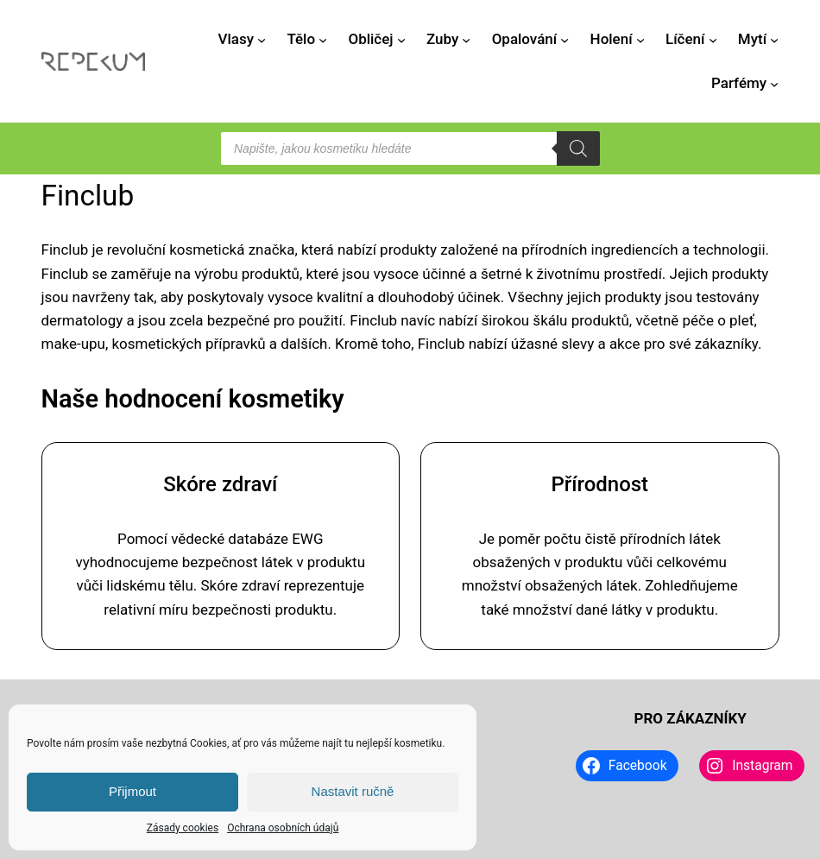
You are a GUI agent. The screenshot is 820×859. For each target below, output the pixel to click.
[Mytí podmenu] (774, 39)
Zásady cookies (182, 828)
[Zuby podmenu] (466, 39)
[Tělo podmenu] (323, 39)
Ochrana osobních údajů (282, 828)
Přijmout (132, 791)
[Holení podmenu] (640, 39)
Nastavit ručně (353, 791)
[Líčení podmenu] (713, 39)
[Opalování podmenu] (564, 39)
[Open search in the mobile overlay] (410, 148)
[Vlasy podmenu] (261, 39)
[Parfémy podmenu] (774, 83)
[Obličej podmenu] (401, 39)
